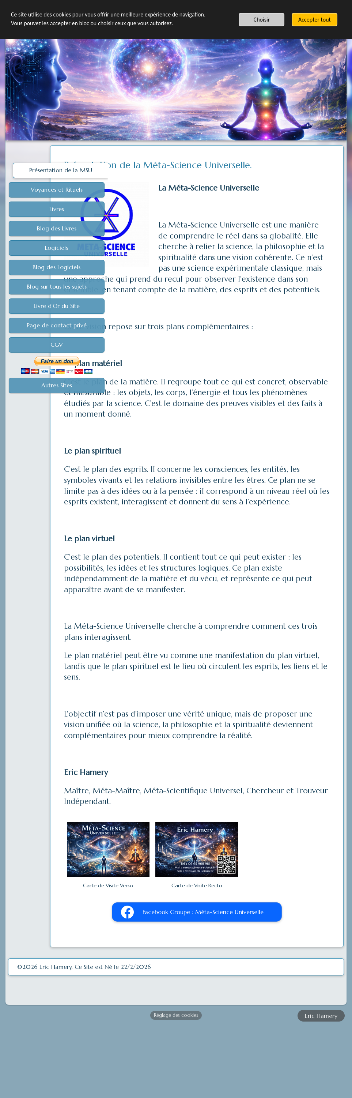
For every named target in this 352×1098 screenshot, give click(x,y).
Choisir (262, 19)
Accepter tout (314, 19)
